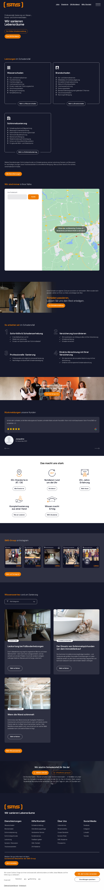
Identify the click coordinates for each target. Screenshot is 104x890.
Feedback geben (37, 849)
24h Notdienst (74, 4)
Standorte (63, 4)
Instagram (87, 838)
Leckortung (8, 849)
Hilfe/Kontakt (38, 830)
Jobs (56, 4)
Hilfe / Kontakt (85, 4)
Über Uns (62, 830)
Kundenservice (36, 845)
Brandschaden (9, 838)
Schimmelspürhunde (11, 845)
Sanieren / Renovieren (11, 852)
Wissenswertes (62, 838)
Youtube (86, 845)
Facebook (86, 834)
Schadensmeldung (37, 834)
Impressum (22, 885)
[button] (7, 448)
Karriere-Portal (62, 845)
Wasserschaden (9, 834)
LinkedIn (86, 841)
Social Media (90, 830)
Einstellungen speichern (87, 879)
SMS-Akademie (62, 849)
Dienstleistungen (13, 830)
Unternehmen (62, 834)
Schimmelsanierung (11, 841)
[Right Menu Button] (98, 5)
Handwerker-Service (38, 841)
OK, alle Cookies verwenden (87, 874)
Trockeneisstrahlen (10, 856)
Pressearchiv (62, 852)
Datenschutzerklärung (11, 885)
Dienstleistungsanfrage (39, 838)
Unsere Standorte (63, 841)
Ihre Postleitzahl (12, 192)
